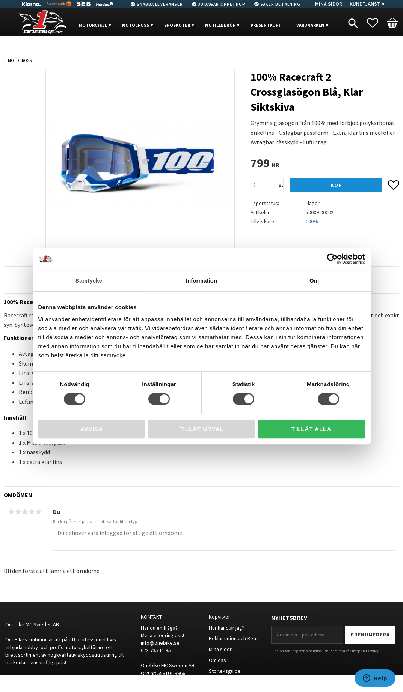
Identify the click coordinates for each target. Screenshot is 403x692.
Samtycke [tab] (88, 280)
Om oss (217, 660)
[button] (376, 23)
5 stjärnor (38, 511)
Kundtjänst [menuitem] (365, 4)
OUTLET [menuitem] (95, 48)
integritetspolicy (365, 650)
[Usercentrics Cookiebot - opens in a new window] (332, 258)
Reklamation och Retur (234, 638)
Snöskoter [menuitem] (177, 25)
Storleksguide (225, 671)
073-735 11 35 (156, 650)
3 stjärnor (24, 511)
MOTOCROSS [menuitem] (135, 25)
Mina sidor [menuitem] (328, 4)
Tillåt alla (311, 429)
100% (312, 221)
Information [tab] (201, 280)
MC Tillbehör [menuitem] (220, 25)
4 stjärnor (31, 511)
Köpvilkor (219, 616)
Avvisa (91, 429)
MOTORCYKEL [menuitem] (93, 25)
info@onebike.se (160, 642)
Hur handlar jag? (226, 627)
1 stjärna (11, 511)
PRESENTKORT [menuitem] (266, 25)
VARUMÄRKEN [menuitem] (310, 25)
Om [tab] (314, 280)
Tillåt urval (201, 429)
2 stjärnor (18, 511)
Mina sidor (220, 649)
